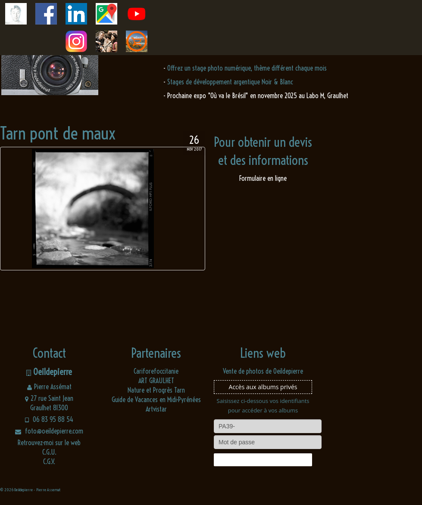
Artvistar (156, 409)
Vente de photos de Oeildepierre (263, 371)
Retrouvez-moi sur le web (49, 442)
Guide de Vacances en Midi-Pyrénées (156, 399)
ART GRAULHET (156, 380)
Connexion (263, 460)
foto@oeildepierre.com (49, 431)
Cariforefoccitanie (156, 371)
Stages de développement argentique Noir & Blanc (230, 81)
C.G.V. (49, 461)
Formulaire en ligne (263, 178)
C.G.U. (49, 452)
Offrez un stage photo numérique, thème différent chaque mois (247, 68)
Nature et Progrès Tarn (156, 390)
